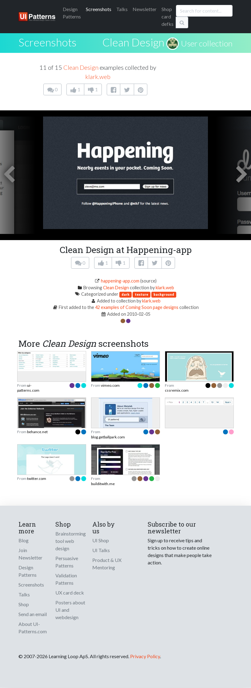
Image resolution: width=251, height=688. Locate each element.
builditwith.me (103, 483)
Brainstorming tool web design (70, 541)
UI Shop (100, 540)
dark (125, 294)
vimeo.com (110, 385)
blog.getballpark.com (108, 437)
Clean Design (133, 42)
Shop (23, 604)
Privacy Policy (145, 656)
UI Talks (101, 550)
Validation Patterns (66, 579)
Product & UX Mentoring (107, 563)
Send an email (32, 614)
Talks (122, 9)
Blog (23, 540)
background (163, 294)
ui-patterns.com (28, 388)
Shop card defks (167, 16)
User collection (207, 43)
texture (141, 294)
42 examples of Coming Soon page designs (137, 307)
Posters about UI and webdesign (70, 609)
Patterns (72, 12)
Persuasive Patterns (66, 561)
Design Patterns (27, 571)
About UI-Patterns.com (32, 627)
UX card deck (69, 592)
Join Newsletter (30, 553)
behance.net (37, 431)
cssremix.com (177, 390)
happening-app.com (120, 280)
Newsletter (145, 9)
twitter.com (36, 478)
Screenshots (98, 9)
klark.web (97, 76)
